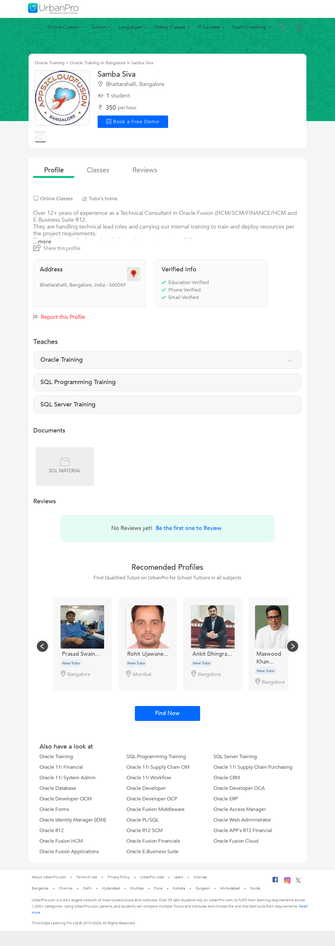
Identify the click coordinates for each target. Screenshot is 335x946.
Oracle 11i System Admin (67, 777)
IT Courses (209, 27)
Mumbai (137, 888)
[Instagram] (287, 882)
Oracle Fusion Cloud (236, 841)
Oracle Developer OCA (239, 788)
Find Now (167, 713)
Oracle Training (56, 756)
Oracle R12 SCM (144, 830)
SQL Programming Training (156, 756)
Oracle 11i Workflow (148, 777)
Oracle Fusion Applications (69, 851)
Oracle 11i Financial (61, 767)
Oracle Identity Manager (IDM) (72, 820)
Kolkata (179, 888)
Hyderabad (111, 888)
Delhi (87, 888)
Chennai (65, 888)
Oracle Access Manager (239, 809)
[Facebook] (275, 882)
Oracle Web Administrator (242, 820)
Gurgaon (202, 888)
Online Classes (63, 27)
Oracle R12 (51, 830)
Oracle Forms (54, 809)
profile (54, 170)
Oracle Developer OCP (151, 798)
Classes (98, 170)
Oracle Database (57, 788)
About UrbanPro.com (49, 877)
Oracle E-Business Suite (152, 851)
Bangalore (40, 888)
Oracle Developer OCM (65, 798)
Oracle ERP (225, 798)
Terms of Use (86, 877)
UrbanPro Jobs (152, 877)
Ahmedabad (230, 888)
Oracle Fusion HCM (61, 841)
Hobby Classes (169, 27)
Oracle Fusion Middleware (155, 809)
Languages (129, 27)
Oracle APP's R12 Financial (242, 830)
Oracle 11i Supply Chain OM (158, 767)
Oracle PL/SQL (142, 820)
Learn (179, 877)
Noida (255, 888)
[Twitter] (298, 881)
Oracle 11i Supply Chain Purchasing (252, 767)
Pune (158, 888)
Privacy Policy (119, 877)
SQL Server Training (235, 756)
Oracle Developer (146, 788)
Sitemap (200, 877)
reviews (144, 170)
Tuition (98, 27)
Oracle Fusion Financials (153, 841)
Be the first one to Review (189, 528)
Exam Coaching (249, 27)
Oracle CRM (226, 777)
